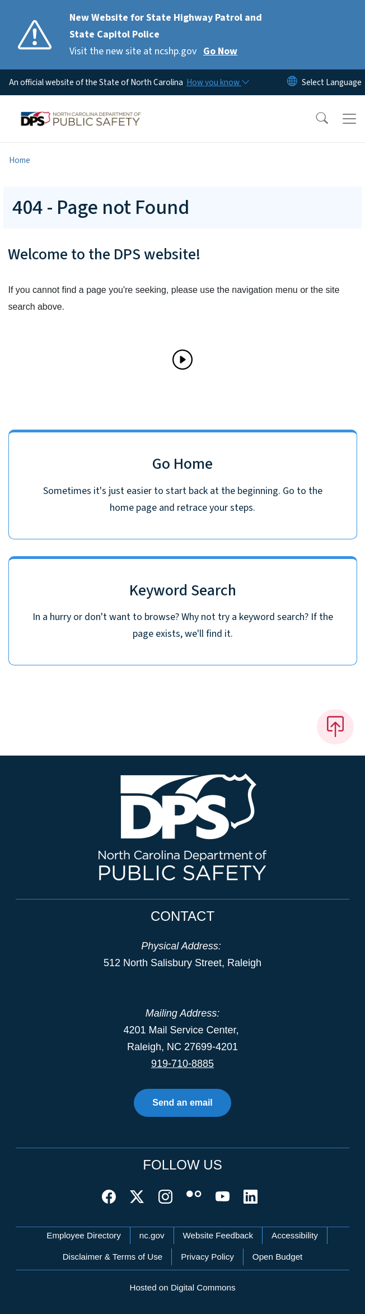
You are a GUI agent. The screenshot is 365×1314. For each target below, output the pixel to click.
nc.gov (152, 1235)
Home (19, 160)
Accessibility (295, 1235)
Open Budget (277, 1256)
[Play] (182, 359)
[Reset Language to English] (292, 82)
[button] (314, 118)
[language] (332, 82)
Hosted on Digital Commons (182, 1287)
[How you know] (217, 82)
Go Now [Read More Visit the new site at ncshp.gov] (220, 51)
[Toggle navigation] (349, 118)
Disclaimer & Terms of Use (113, 1256)
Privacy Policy (207, 1256)
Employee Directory (83, 1235)
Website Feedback (218, 1235)
